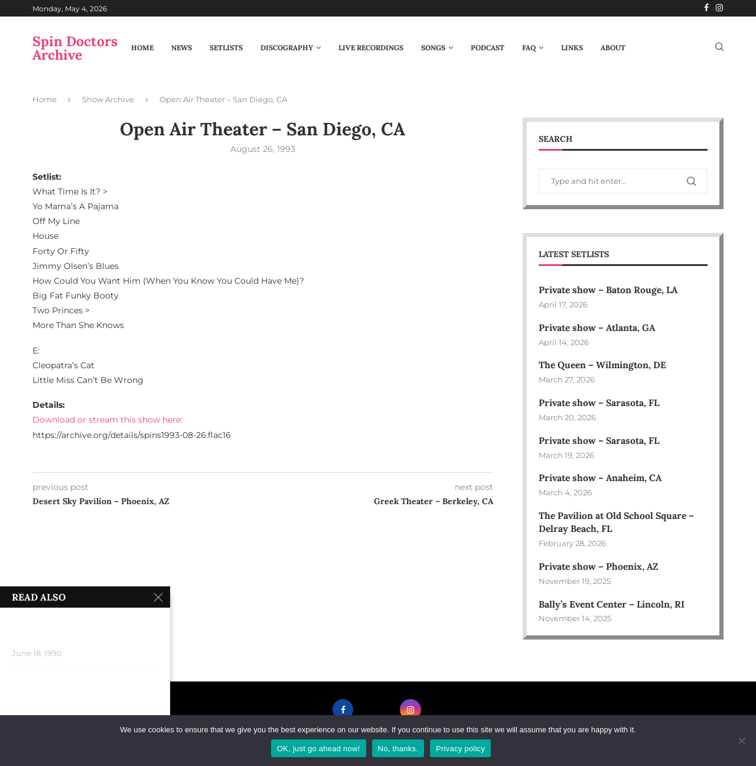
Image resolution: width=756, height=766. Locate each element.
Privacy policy (460, 748)
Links (572, 47)
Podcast (487, 47)
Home (142, 47)
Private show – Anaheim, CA (602, 480)
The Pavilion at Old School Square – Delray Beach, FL (618, 524)
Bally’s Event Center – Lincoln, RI (614, 607)
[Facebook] (706, 8)
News (181, 47)
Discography (286, 47)
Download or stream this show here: (107, 419)
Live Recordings (370, 47)
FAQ (529, 47)
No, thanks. (398, 748)
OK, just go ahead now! (318, 748)
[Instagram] (719, 8)
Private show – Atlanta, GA (599, 328)
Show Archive (108, 99)
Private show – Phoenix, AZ (600, 569)
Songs (433, 47)
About (613, 47)
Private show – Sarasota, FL (601, 404)
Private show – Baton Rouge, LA (610, 290)
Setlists (226, 47)
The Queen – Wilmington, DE (604, 366)
